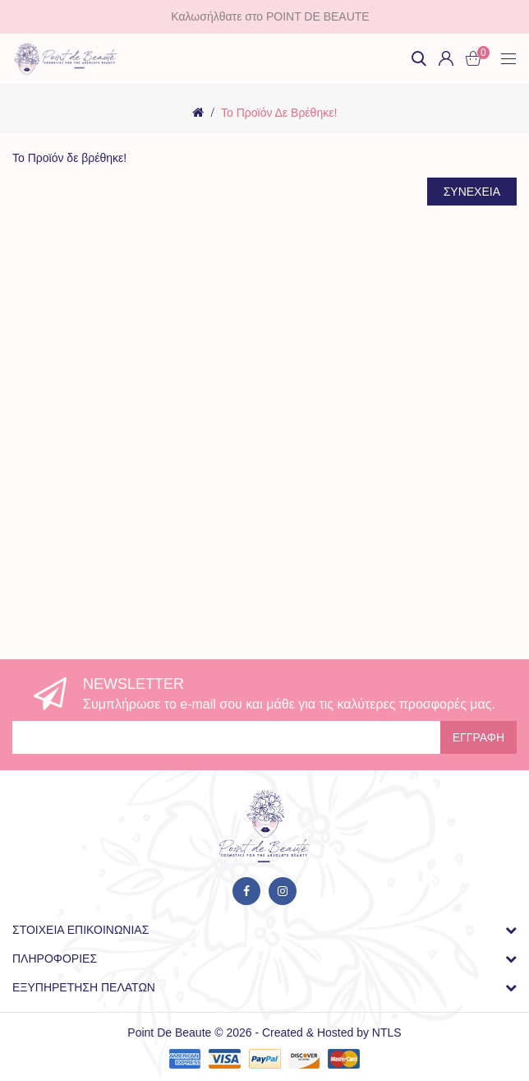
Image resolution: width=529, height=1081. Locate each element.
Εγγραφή (478, 737)
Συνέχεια (472, 191)
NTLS (387, 1032)
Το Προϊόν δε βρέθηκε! (279, 112)
